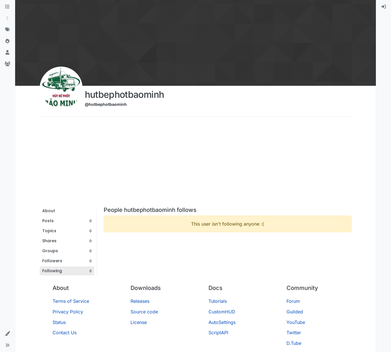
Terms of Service (71, 301)
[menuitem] (383, 6)
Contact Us (65, 332)
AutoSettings (222, 322)
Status (59, 322)
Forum (293, 301)
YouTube (295, 322)
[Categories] (7, 6)
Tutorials (217, 301)
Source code (144, 312)
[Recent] (7, 18)
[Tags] (7, 29)
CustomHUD (221, 312)
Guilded (294, 312)
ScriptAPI (218, 332)
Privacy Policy (68, 312)
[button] (7, 333)
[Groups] (7, 64)
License (139, 322)
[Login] (383, 6)
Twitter (293, 332)
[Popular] (7, 41)
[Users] (7, 52)
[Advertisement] (196, 164)
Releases (140, 301)
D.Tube (293, 343)
